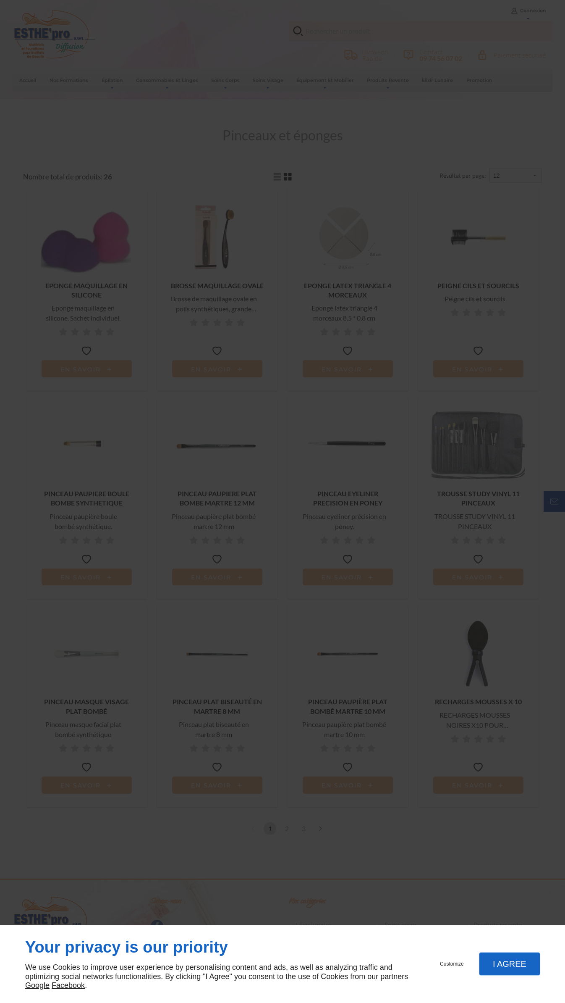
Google (37, 985)
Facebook (68, 985)
